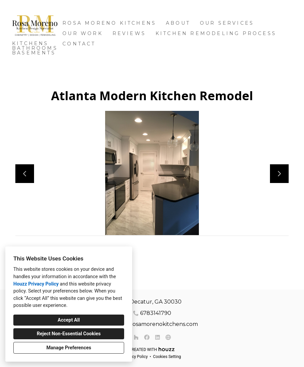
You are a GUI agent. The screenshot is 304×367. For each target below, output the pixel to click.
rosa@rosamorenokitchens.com (155, 324)
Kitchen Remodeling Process (216, 33)
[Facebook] (146, 337)
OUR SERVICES (227, 23)
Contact (78, 44)
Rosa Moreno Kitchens (109, 23)
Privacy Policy (135, 356)
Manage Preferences (68, 348)
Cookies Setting (167, 356)
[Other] (168, 337)
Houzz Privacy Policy (36, 284)
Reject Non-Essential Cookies (68, 334)
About (178, 23)
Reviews (129, 33)
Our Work (82, 33)
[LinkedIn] (157, 337)
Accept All (69, 320)
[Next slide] (279, 173)
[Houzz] (136, 337)
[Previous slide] (24, 173)
